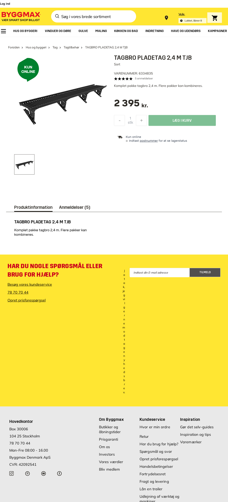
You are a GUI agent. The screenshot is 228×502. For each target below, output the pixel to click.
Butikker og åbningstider (110, 429)
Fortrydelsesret (153, 474)
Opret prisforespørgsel (27, 300)
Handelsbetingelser (156, 466)
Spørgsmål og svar (156, 451)
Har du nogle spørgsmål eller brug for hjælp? (55, 270)
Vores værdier (111, 461)
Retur (144, 436)
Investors (107, 454)
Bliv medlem (109, 469)
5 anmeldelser (144, 78)
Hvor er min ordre (155, 427)
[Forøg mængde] (141, 121)
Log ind (5, 3)
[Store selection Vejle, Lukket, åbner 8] (192, 18)
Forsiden (14, 47)
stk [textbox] (130, 123)
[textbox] (131, 105)
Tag (55, 47)
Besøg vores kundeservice (30, 284)
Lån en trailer (151, 489)
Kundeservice (152, 419)
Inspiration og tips (195, 434)
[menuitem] (3, 31)
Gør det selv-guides (197, 427)
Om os (104, 446)
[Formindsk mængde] (119, 121)
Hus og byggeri (36, 47)
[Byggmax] (20, 16)
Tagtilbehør (71, 47)
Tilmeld (205, 272)
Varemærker (191, 442)
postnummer (149, 141)
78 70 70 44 (18, 292)
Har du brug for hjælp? (159, 444)
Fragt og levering (154, 481)
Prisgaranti (108, 439)
